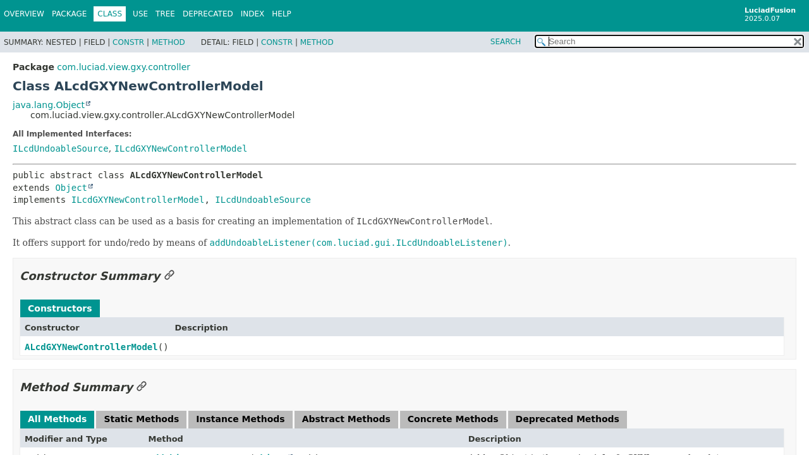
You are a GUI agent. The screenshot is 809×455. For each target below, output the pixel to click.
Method (168, 42)
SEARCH (505, 41)
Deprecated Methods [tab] (567, 419)
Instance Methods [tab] (240, 419)
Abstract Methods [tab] (346, 419)
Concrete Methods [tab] (453, 419)
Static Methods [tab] (141, 419)
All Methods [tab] (57, 419)
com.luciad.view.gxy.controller (123, 67)
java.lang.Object (49, 105)
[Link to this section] (169, 275)
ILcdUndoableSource (61, 148)
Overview (24, 13)
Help (281, 13)
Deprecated (208, 13)
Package (69, 13)
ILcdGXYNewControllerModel (181, 148)
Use (140, 13)
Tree (165, 13)
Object (71, 188)
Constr (128, 42)
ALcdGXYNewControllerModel (91, 347)
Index (253, 13)
